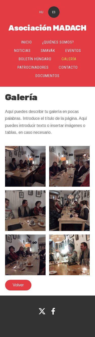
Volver (18, 285)
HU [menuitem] (41, 12)
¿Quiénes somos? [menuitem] (58, 42)
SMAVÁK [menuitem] (48, 50)
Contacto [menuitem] (68, 67)
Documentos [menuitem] (47, 76)
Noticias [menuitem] (22, 50)
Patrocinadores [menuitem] (33, 67)
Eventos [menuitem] (73, 50)
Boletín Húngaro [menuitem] (35, 59)
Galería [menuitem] (69, 59)
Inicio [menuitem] (26, 42)
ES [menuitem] (53, 12)
